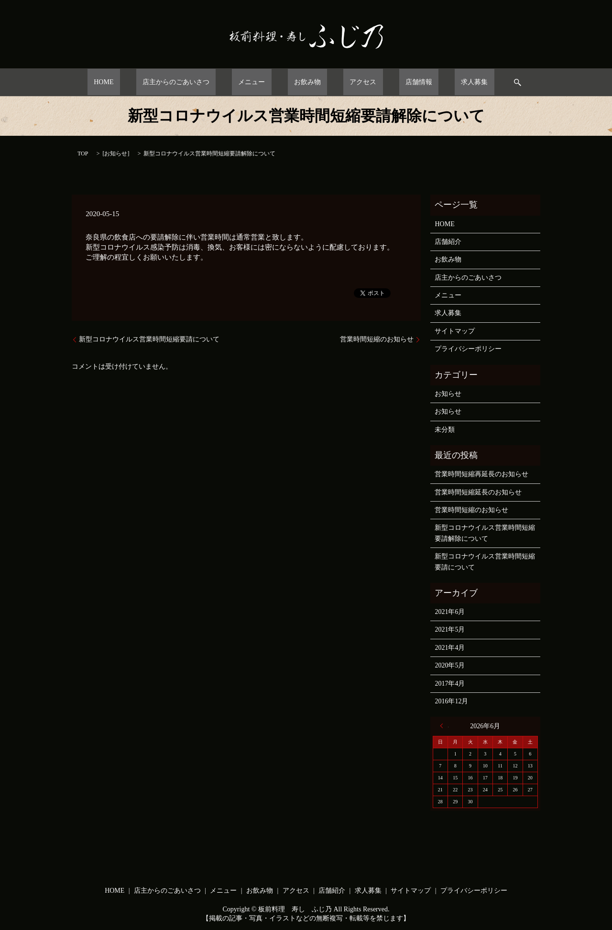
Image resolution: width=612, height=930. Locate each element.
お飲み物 (307, 82)
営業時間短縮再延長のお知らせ (481, 474)
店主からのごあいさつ (201, 82)
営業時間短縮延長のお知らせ (478, 492)
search (472, 82)
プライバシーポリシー (468, 348)
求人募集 (436, 82)
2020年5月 (450, 665)
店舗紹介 (448, 241)
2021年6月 (450, 611)
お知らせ (115, 153)
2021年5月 (450, 629)
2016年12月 (451, 701)
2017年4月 (450, 683)
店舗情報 (393, 82)
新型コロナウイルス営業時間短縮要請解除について (485, 533)
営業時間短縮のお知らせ (377, 339)
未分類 (445, 429)
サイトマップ (455, 331)
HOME (142, 82)
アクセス (350, 82)
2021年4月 (450, 647)
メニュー (264, 82)
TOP (82, 153)
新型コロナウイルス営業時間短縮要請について (149, 339)
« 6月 (444, 726)
